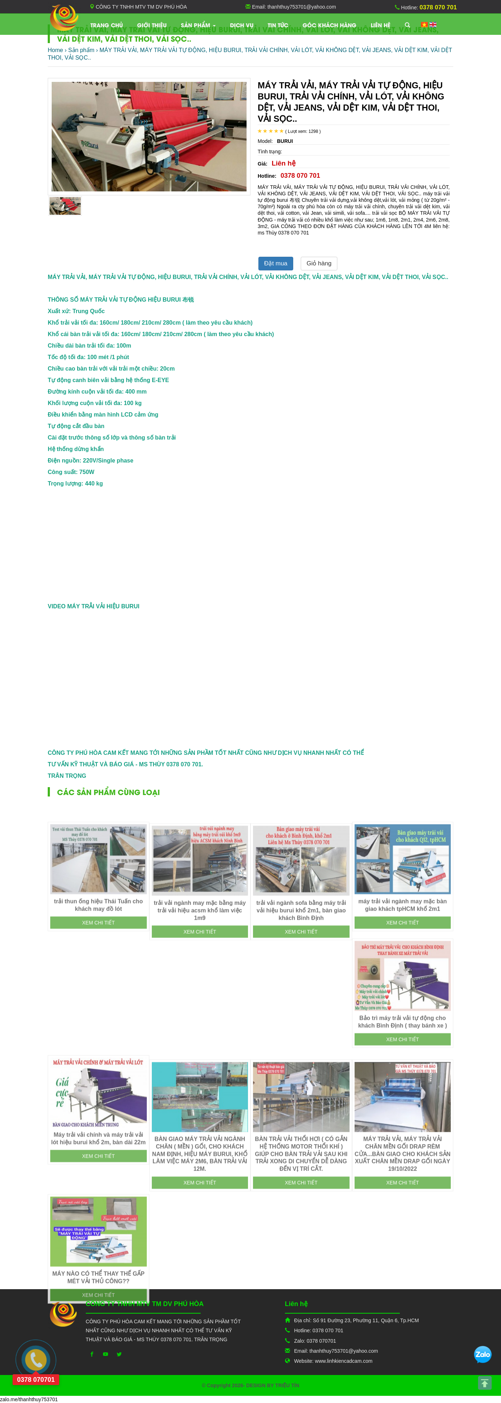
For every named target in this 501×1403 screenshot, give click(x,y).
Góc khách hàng (329, 25)
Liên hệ (380, 25)
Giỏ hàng (319, 263)
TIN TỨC (278, 25)
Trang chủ (106, 25)
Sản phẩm (198, 25)
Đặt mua (275, 263)
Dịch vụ (241, 25)
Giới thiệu (152, 25)
